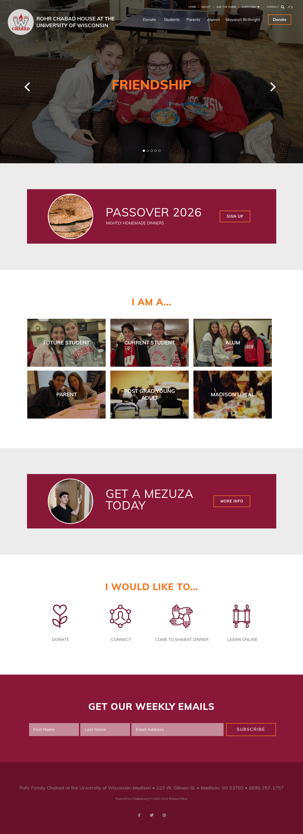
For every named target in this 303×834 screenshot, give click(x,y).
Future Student (66, 342)
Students (172, 19)
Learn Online (242, 639)
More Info (231, 501)
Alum (232, 342)
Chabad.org (140, 799)
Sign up (235, 216)
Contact (273, 7)
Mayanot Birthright (243, 19)
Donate (149, 19)
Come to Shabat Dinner (181, 639)
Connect (121, 639)
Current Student (149, 342)
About (205, 7)
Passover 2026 (154, 212)
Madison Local (232, 394)
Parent (66, 394)
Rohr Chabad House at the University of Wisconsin (75, 22)
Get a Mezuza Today (149, 499)
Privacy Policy (178, 799)
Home (192, 7)
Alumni (213, 19)
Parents (193, 19)
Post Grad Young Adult (149, 394)
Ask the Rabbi (226, 7)
